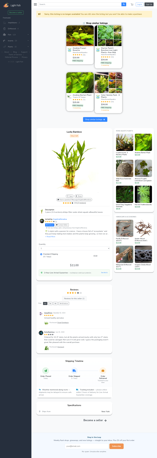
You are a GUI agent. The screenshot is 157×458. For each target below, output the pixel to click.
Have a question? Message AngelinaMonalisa (74, 200)
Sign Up (149, 4)
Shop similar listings (95, 119)
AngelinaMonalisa (60, 219)
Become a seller (15, 12)
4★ (55, 304)
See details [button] (104, 273)
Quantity (42, 244)
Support (24, 52)
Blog (15, 52)
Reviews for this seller (74, 298)
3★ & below (63, 304)
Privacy (24, 57)
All (45, 304)
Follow (49, 225)
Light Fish (19, 62)
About (6, 52)
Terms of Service (15, 54)
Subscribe (116, 446)
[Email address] (86, 446)
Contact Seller (62, 225)
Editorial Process (11, 57)
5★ (50, 304)
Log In (139, 4)
